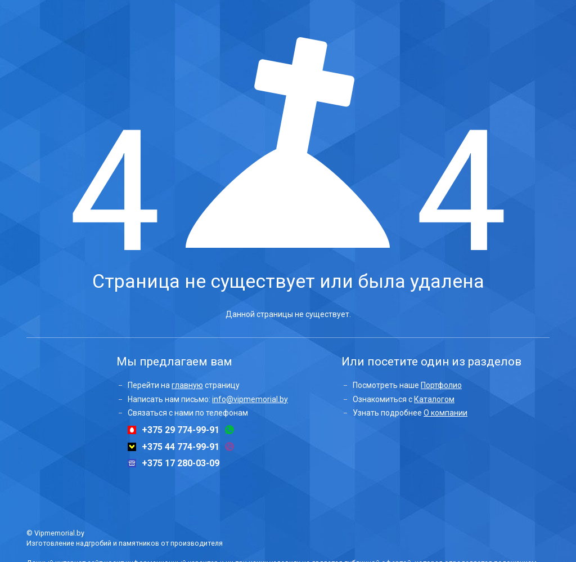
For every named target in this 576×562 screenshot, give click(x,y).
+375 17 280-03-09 (180, 463)
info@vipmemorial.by (250, 399)
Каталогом (434, 399)
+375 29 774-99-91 (180, 430)
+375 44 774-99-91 (180, 447)
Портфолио (441, 385)
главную (187, 385)
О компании (445, 412)
